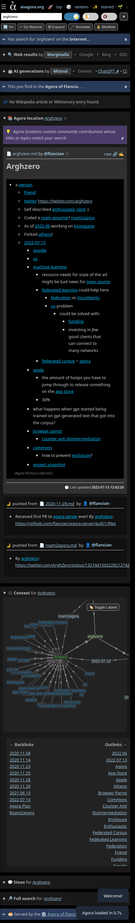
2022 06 (119, 753)
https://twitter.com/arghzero (65, 201)
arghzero (103, 516)
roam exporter (55, 217)
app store (64, 391)
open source (98, 281)
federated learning (60, 290)
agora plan (20, 806)
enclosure (81, 455)
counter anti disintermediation (71, 439)
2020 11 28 (20, 780)
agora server (65, 516)
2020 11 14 (20, 760)
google (39, 250)
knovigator (84, 226)
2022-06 (42, 226)
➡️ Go (8, 27)
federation (61, 297)
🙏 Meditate (106, 27)
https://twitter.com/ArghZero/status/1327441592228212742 (72, 565)
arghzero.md (24, 153)
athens (45, 234)
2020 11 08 (20, 753)
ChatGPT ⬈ (108, 71)
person (25, 184)
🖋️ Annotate (80, 27)
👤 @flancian (96, 503)
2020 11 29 (20, 786)
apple (38, 370)
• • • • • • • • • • (67, 54)
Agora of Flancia (63, 914)
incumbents (88, 297)
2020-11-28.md (59, 503)
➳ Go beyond (31, 27)
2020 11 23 (20, 766)
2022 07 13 (20, 799)
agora (85, 361)
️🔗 (115, 154)
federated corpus (58, 361)
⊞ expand (56, 27)
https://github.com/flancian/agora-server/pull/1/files (65, 523)
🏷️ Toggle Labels (103, 607)
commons (42, 447)
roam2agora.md (61, 545)
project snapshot (49, 464)
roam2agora (83, 217)
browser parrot (47, 431)
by (65, 504)
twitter (30, 201)
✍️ (121, 154)
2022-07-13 (35, 242)
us (35, 258)
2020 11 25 (20, 773)
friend (30, 192)
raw (107, 154)
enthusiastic (63, 209)
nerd (80, 209)
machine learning (50, 267)
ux (53, 306)
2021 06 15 (20, 793)
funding (75, 321)
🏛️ (43, 914)
